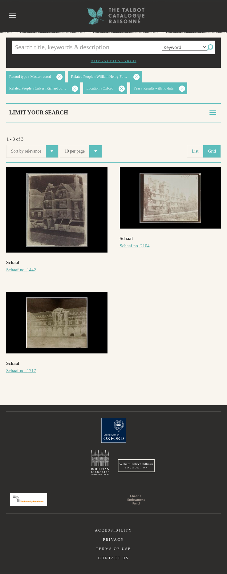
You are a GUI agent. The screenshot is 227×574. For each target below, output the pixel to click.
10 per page (83, 151)
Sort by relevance (34, 151)
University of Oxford (113, 430)
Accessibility (113, 530)
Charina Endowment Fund (136, 499)
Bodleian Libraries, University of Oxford (100, 462)
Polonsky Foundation (28, 499)
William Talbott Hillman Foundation (136, 465)
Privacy (113, 539)
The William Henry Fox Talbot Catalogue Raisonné (113, 15)
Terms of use (113, 549)
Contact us (113, 558)
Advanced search (113, 60)
